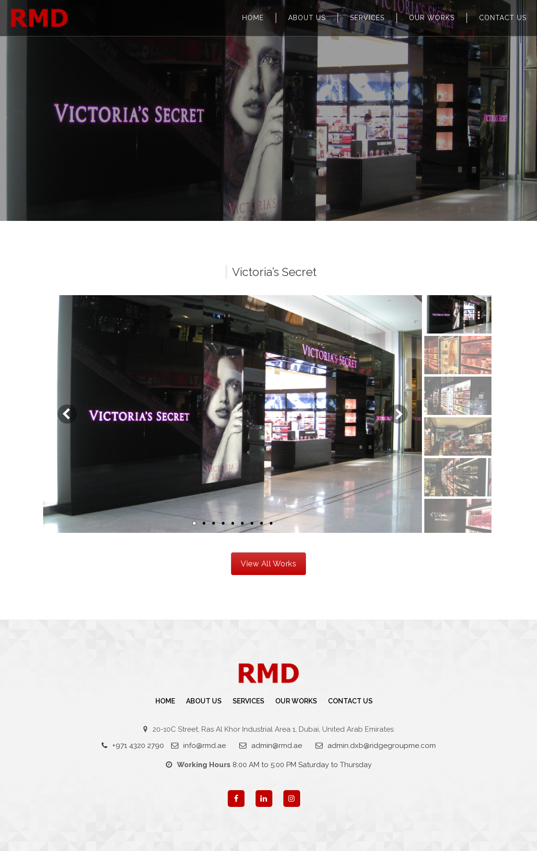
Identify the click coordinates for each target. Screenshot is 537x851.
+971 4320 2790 (133, 745)
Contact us (502, 18)
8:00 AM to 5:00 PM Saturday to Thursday (269, 764)
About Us (307, 18)
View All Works (268, 563)
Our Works (432, 18)
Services (367, 18)
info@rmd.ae (198, 745)
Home (253, 18)
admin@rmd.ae (270, 745)
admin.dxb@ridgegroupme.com (375, 745)
